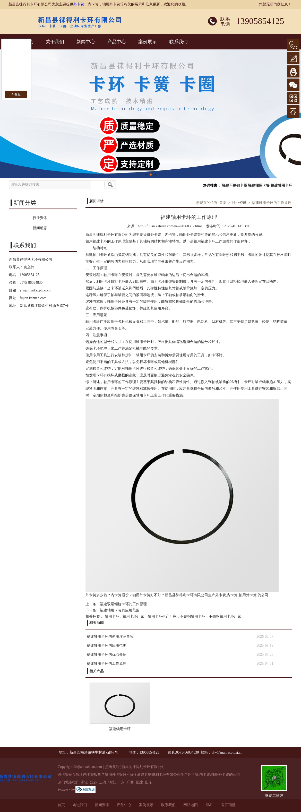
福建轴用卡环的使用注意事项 (110, 636)
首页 (223, 203)
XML (209, 805)
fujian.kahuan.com (33, 298)
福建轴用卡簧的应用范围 (120, 610)
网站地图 (190, 805)
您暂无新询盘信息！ (275, 4)
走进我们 (80, 805)
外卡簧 (78, 4)
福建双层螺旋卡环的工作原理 (123, 604)
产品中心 (116, 41)
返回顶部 (228, 805)
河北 (112, 782)
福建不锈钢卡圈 (234, 185)
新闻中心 (85, 41)
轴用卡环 (112, 616)
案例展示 (147, 41)
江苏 (93, 782)
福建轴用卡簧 (259, 185)
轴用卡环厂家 (133, 616)
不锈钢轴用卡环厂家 (225, 616)
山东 (148, 782)
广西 (130, 782)
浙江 (84, 782)
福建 (139, 782)
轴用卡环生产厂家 (162, 616)
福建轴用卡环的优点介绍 (106, 654)
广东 (121, 782)
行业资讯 (239, 203)
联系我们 (178, 41)
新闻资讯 (102, 805)
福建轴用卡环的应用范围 (106, 645)
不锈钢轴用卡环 (192, 616)
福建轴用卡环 (281, 185)
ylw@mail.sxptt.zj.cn (35, 290)
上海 (102, 782)
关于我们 (55, 41)
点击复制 (112, 767)
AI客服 (16, 94)
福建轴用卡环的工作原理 (271, 203)
